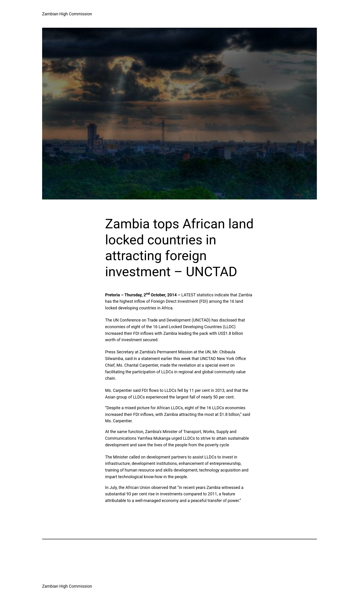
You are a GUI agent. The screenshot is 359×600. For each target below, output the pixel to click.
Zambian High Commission (67, 13)
